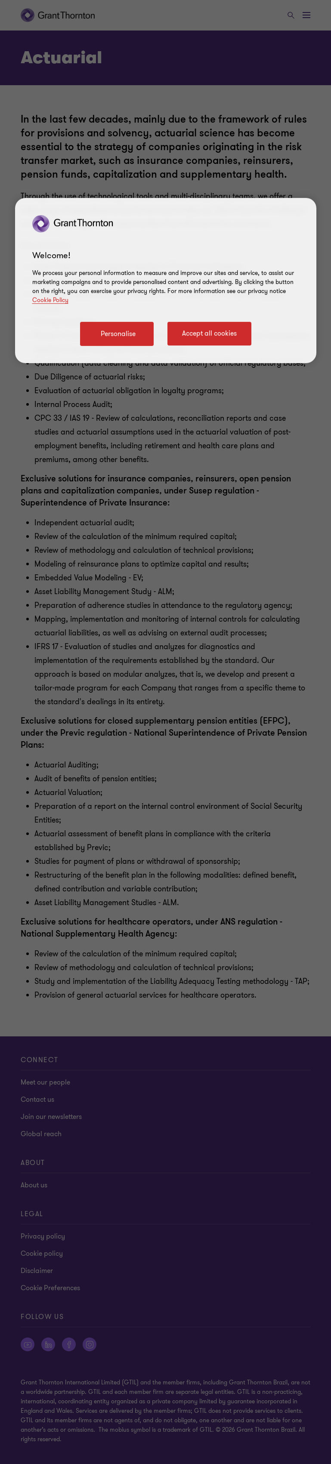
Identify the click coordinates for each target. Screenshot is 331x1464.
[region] (165, 281)
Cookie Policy (50, 300)
